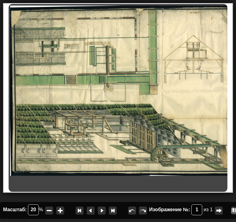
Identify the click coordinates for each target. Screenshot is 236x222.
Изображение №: (175, 209)
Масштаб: (21, 209)
